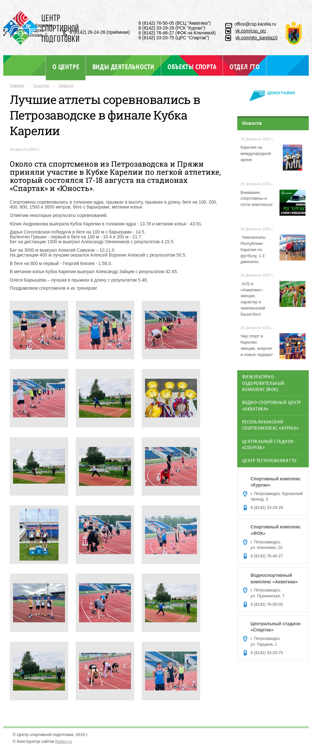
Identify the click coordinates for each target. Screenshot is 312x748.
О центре (65, 66)
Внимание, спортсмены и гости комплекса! (256, 198)
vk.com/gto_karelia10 (256, 37)
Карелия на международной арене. (255, 153)
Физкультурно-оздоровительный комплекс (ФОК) (263, 383)
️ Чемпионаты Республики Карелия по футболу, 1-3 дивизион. (253, 249)
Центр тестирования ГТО (269, 460)
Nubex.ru (63, 741)
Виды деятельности (123, 66)
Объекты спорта (191, 66)
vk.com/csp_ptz (250, 31)
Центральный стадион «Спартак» (267, 444)
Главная (17, 85)
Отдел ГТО (244, 66)
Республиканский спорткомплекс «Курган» (270, 425)
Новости (66, 85)
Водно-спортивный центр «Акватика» (271, 405)
